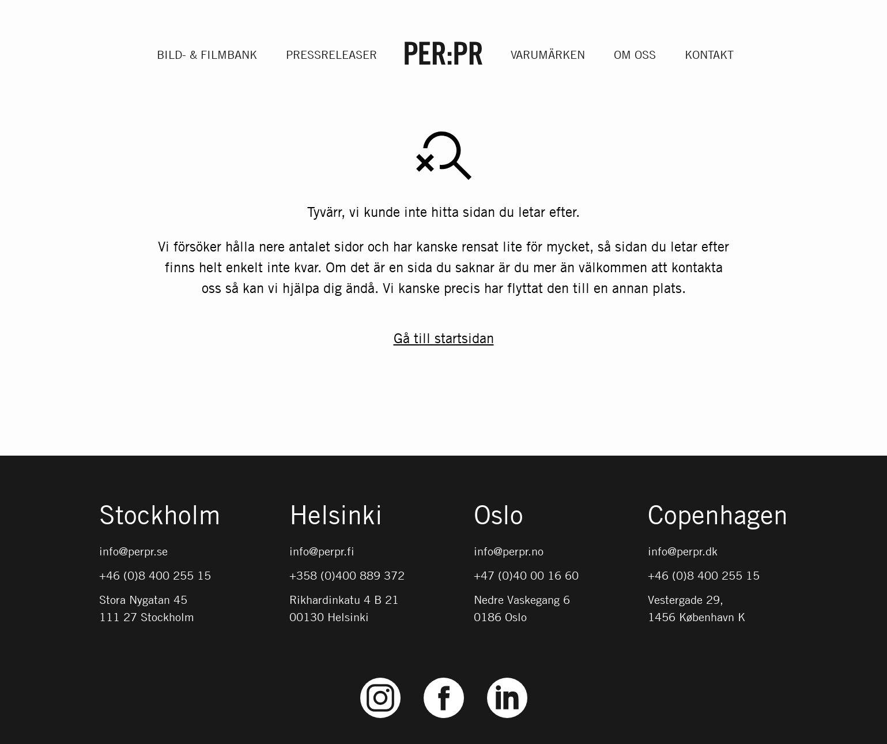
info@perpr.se (133, 551)
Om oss (635, 54)
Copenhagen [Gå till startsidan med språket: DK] (718, 515)
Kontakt (709, 54)
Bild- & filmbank (207, 54)
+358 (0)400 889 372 (347, 575)
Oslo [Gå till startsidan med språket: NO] (498, 515)
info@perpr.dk (683, 551)
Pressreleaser (331, 54)
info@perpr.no (508, 551)
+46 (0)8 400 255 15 (155, 575)
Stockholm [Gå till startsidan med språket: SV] (159, 515)
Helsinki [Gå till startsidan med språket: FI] (336, 515)
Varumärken (548, 54)
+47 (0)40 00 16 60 (526, 575)
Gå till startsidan (444, 338)
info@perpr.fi (321, 551)
